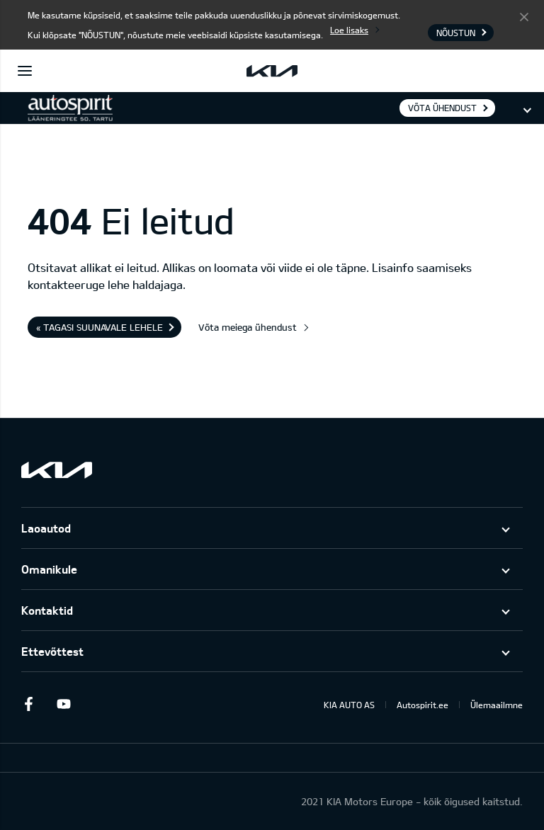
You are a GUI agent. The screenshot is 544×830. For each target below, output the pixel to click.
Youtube (64, 704)
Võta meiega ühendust (247, 327)
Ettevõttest (52, 651)
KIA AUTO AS (349, 705)
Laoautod (46, 528)
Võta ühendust (442, 108)
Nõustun (524, 16)
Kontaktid (47, 610)
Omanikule (49, 569)
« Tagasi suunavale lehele (99, 327)
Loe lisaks (349, 30)
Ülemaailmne (496, 705)
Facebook (28, 704)
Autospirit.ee (422, 705)
